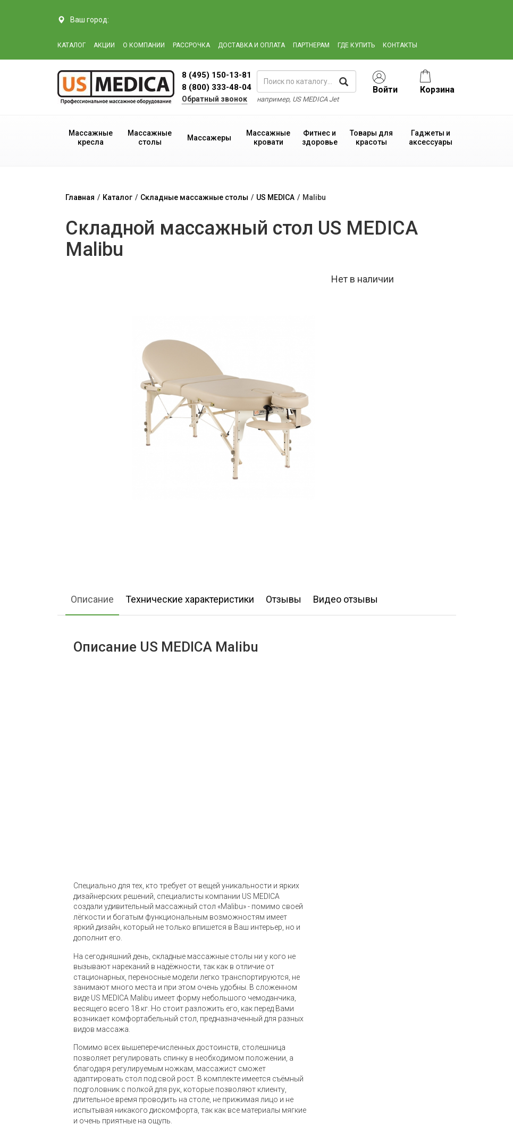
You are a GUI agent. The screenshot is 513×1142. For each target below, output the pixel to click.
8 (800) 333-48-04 (216, 87)
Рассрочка (191, 45)
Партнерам (311, 45)
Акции (104, 45)
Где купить (356, 45)
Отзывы (283, 599)
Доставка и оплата (251, 45)
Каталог (71, 45)
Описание (92, 599)
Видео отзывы (345, 599)
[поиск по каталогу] (307, 81)
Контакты (400, 45)
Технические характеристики (189, 599)
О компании (144, 45)
